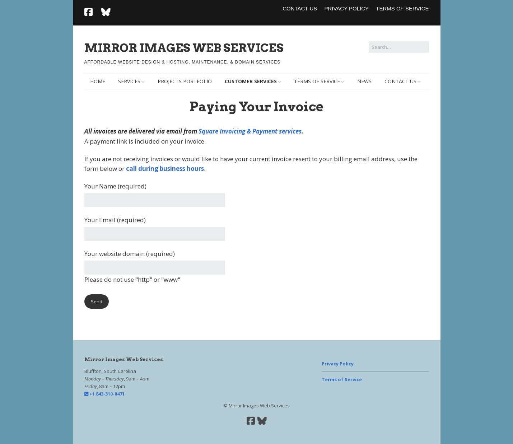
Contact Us (300, 8)
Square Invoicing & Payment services (250, 131)
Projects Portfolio (185, 81)
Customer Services (251, 81)
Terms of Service (402, 8)
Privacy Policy (346, 8)
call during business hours (165, 168)
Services (129, 81)
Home (97, 81)
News (364, 81)
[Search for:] (399, 47)
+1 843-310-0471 (104, 394)
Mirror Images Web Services (184, 48)
